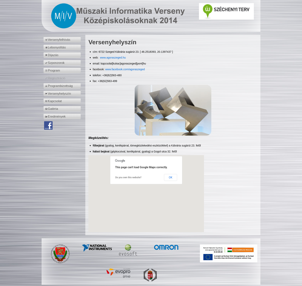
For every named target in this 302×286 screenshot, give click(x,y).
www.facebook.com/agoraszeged (125, 69)
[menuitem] (63, 39)
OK (170, 177)
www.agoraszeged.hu (112, 57)
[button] (146, 190)
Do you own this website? (128, 177)
